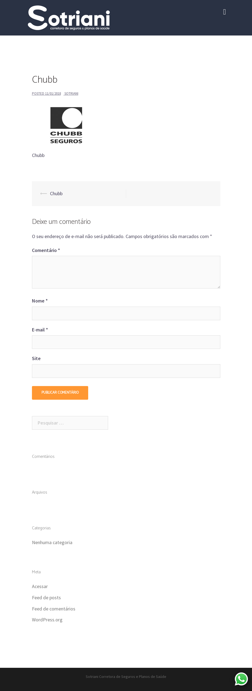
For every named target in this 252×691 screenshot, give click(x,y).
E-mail (40, 330)
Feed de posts (46, 597)
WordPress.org (47, 619)
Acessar (40, 586)
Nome (40, 301)
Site (36, 358)
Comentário (46, 250)
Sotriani (71, 93)
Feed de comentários (53, 609)
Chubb (56, 193)
